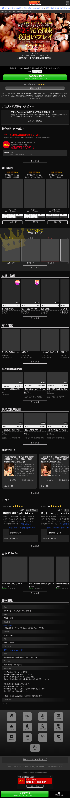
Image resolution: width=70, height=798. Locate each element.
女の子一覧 (12, 222)
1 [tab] (32, 53)
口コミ (42, 739)
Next (67, 32)
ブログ (27, 739)
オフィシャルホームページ (13, 650)
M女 (40, 71)
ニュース (58, 739)
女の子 (27, 729)
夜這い (35, 71)
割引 (27, 718)
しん (45, 486)
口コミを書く (35, 88)
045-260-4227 (8, 625)
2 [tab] (35, 53)
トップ (11, 718)
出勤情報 (35, 222)
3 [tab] (37, 53)
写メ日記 (58, 729)
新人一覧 (57, 222)
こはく (9, 486)
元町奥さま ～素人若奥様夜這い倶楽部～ (35, 58)
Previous (3, 32)
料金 (43, 718)
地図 (35, 749)
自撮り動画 (43, 729)
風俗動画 (11, 739)
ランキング (11, 729)
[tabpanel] (35, 32)
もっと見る (35, 161)
